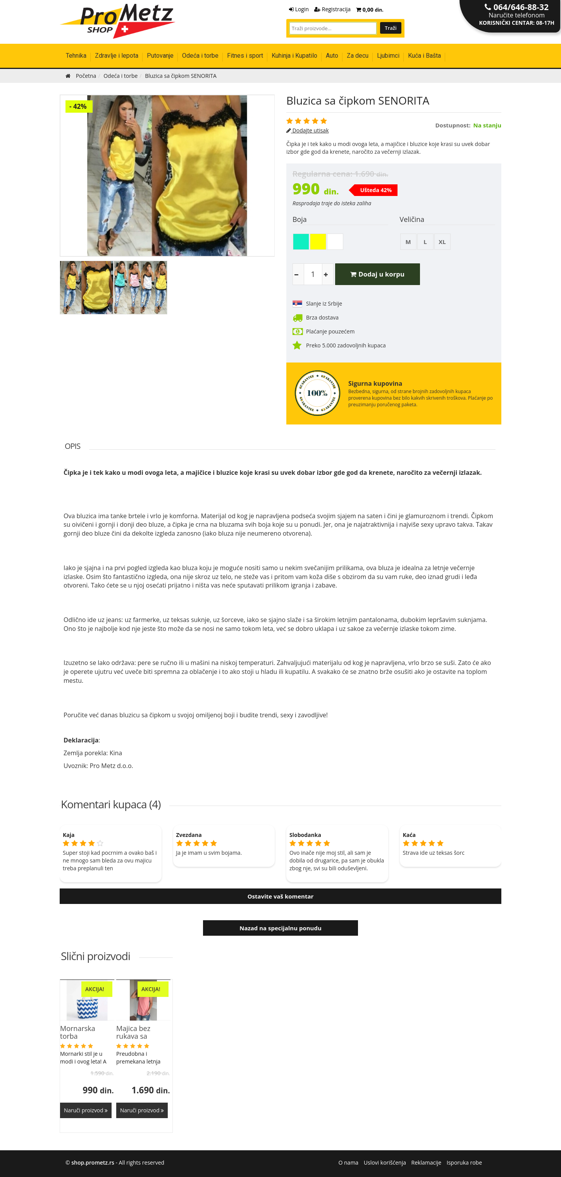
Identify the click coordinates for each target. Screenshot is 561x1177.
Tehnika (76, 55)
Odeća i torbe (200, 55)
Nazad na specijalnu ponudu (280, 928)
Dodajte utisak (307, 130)
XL (442, 242)
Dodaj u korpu (379, 274)
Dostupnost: (453, 125)
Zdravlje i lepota (116, 55)
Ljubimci (388, 55)
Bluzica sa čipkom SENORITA (357, 100)
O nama (349, 1161)
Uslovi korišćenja (385, 1161)
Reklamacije (426, 1161)
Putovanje (160, 55)
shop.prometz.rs (92, 1161)
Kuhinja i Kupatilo (294, 55)
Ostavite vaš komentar (281, 896)
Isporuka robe (464, 1161)
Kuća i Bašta (424, 55)
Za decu (357, 55)
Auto (332, 55)
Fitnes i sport (245, 55)
